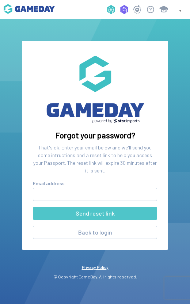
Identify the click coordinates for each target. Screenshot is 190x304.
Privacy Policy (95, 267)
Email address (49, 183)
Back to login (95, 232)
